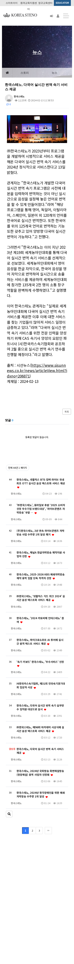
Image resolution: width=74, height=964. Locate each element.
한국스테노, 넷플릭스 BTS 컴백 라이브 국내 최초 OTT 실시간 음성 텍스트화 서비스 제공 (41, 483)
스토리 (25, 72)
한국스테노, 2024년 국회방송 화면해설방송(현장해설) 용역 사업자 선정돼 (40, 772)
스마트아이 (12, 3)
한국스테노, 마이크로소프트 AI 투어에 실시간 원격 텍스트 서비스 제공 (40, 641)
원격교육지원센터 (28, 4)
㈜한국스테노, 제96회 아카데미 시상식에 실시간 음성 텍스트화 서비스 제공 (40, 729)
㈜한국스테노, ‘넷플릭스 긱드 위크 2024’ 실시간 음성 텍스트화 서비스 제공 (41, 598)
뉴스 (54, 72)
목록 (67, 411)
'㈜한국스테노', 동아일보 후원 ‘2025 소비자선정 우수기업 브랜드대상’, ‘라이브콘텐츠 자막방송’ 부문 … (41, 508)
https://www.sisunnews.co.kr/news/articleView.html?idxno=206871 (37, 370)
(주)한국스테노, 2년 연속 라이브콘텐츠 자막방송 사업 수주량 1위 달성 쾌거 (40, 532)
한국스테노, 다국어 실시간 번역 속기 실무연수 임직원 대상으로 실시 (40, 707)
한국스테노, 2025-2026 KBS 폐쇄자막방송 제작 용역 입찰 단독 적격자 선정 (41, 576)
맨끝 (48, 830)
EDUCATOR (62, 3)
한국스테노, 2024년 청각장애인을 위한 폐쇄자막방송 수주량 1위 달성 (41, 794)
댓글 (9, 420)
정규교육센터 (45, 3)
